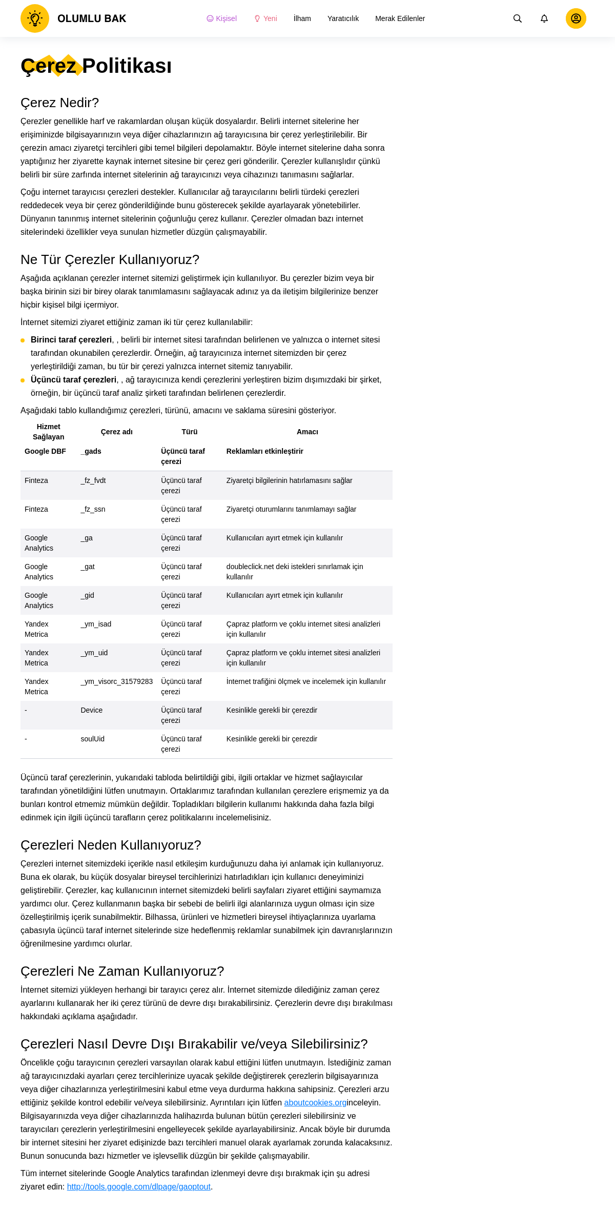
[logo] (73, 18)
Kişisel (221, 18)
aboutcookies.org (315, 1102)
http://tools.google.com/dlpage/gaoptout (139, 1186)
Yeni (265, 18)
